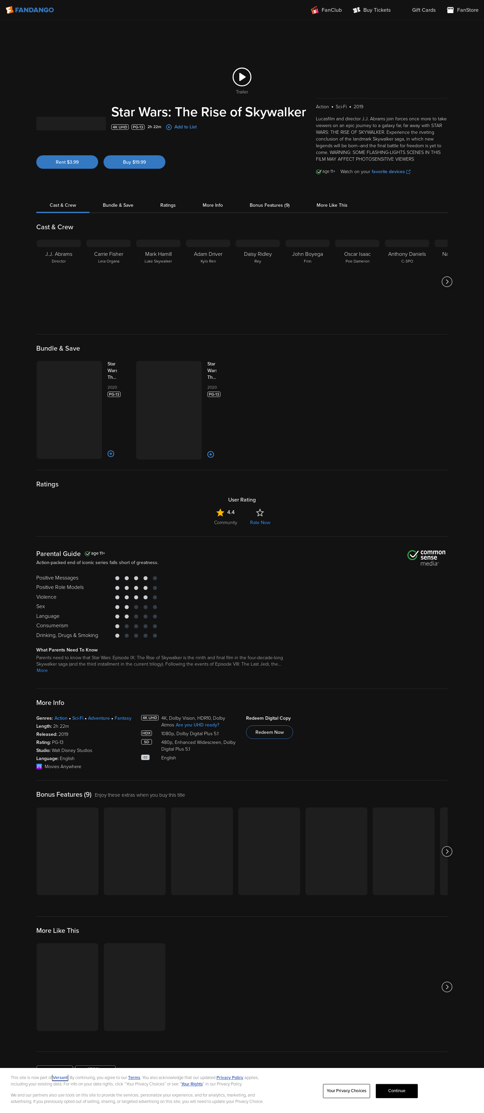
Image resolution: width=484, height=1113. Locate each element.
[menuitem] (418, 10)
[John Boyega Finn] (307, 281)
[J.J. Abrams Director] (58, 281)
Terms (134, 1077)
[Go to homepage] (30, 10)
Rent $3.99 (67, 162)
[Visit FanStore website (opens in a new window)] (462, 10)
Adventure (99, 718)
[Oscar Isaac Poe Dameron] (357, 281)
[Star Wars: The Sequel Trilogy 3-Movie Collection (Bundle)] (119, 371)
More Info (213, 205)
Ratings (168, 205)
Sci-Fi (77, 718)
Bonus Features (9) (270, 205)
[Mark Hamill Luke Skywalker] (158, 281)
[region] (242, 1090)
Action (61, 718)
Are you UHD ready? (197, 725)
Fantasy (123, 718)
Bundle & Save (118, 205)
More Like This (332, 205)
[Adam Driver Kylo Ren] (208, 281)
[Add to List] (111, 453)
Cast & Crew (63, 205)
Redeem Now (269, 732)
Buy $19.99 (134, 162)
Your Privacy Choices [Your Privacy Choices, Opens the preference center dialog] (346, 1091)
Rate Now (260, 522)
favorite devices (391, 171)
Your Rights (192, 1084)
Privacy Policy (229, 1077)
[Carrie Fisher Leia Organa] (108, 281)
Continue (397, 1091)
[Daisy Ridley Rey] (257, 281)
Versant (60, 1077)
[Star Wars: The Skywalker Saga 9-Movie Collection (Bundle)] (218, 371)
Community (225, 522)
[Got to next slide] (447, 281)
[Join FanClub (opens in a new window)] (326, 10)
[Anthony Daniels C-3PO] (407, 281)
